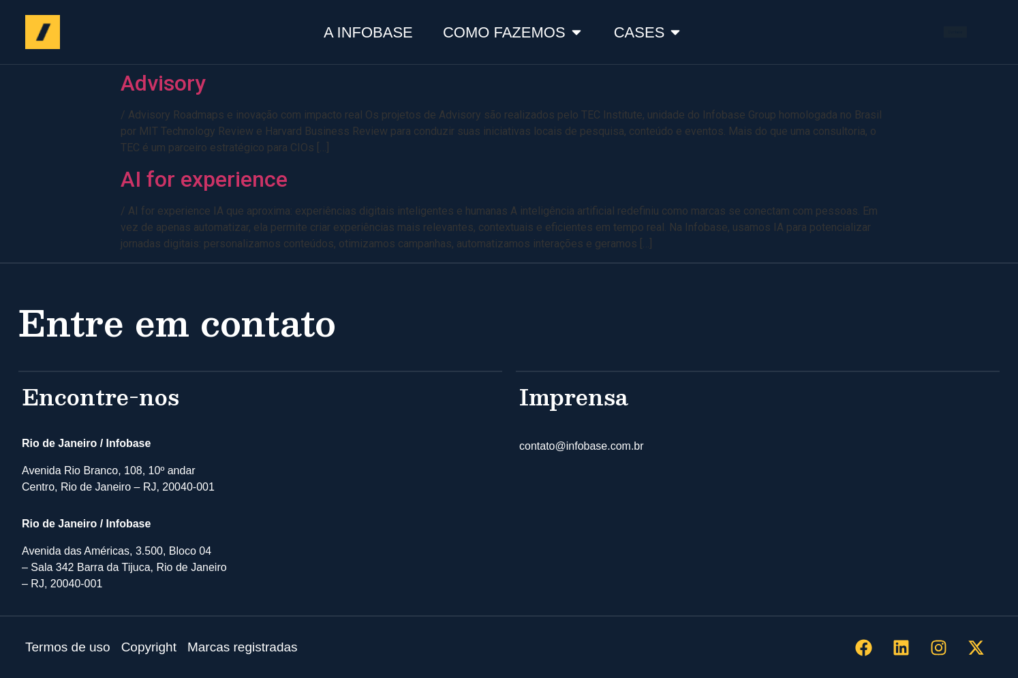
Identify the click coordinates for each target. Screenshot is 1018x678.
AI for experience (204, 179)
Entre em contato (177, 322)
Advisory (163, 83)
